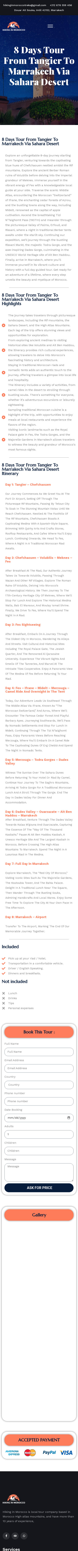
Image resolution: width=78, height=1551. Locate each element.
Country (9, 921)
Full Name (11, 888)
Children (10, 987)
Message (10, 1003)
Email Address (14, 904)
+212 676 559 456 (61, 5)
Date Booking (13, 954)
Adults (9, 970)
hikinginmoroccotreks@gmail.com (24, 5)
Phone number (14, 937)
